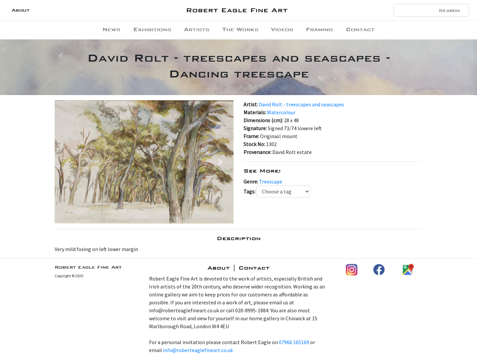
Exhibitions (152, 29)
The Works (240, 29)
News (111, 29)
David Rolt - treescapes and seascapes (301, 104)
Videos (282, 29)
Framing (319, 29)
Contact (360, 29)
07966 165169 (294, 342)
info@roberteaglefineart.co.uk (198, 350)
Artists (196, 29)
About (20, 10)
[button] (68, 162)
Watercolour (281, 112)
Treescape (270, 181)
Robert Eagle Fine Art (237, 10)
